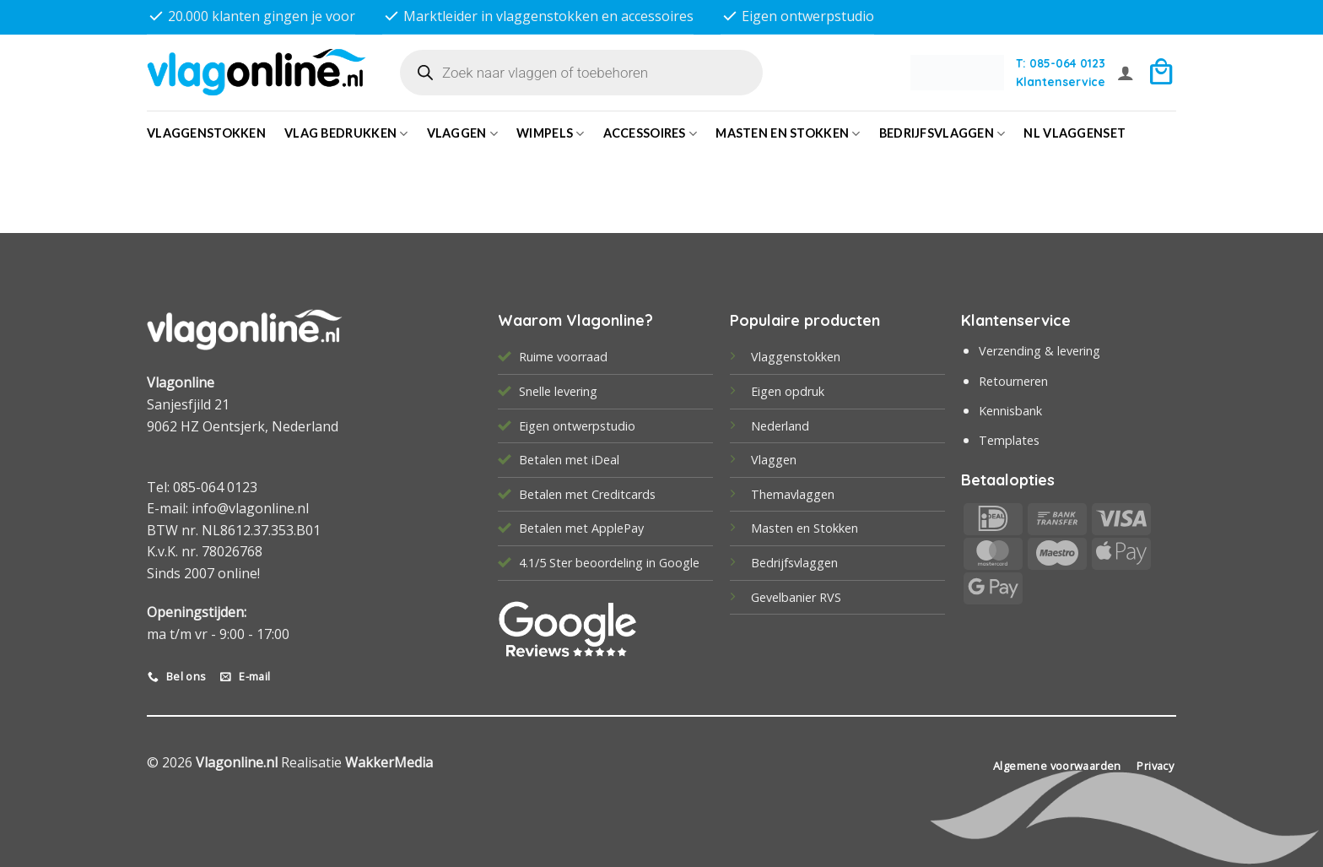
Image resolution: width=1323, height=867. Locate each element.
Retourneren (1013, 381)
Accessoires (650, 134)
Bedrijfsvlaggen (794, 563)
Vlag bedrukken (346, 134)
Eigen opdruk (787, 391)
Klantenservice (1060, 81)
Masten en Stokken (788, 134)
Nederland (780, 426)
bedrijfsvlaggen (942, 134)
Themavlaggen (792, 494)
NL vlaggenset (1074, 133)
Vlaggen (463, 134)
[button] (1125, 72)
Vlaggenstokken (206, 133)
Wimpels (550, 134)
